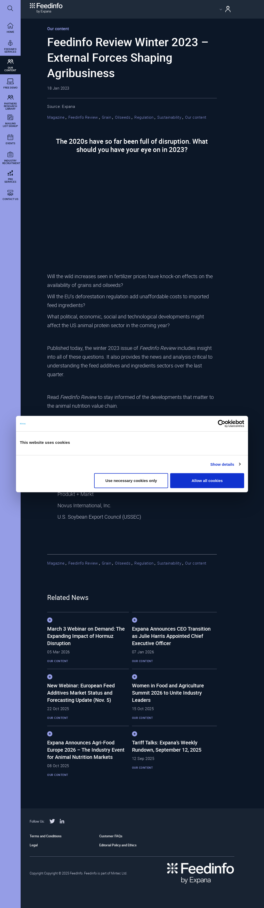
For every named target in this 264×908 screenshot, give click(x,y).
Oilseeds (122, 117)
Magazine (55, 117)
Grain (106, 117)
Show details (222, 464)
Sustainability (169, 117)
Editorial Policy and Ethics (118, 845)
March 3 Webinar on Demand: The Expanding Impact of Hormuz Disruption (86, 636)
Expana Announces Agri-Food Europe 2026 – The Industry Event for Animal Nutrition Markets (86, 749)
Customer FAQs (110, 836)
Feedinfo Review (83, 117)
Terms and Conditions (46, 836)
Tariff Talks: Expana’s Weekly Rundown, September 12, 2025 (166, 746)
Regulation (143, 117)
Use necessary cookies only (131, 480)
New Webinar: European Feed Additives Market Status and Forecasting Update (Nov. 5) (81, 692)
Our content (196, 117)
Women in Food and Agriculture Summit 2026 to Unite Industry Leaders (168, 692)
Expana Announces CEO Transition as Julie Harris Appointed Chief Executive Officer (171, 636)
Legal (34, 845)
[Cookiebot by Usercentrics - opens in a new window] (221, 423)
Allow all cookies (207, 480)
